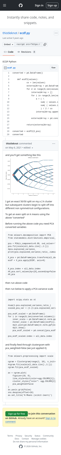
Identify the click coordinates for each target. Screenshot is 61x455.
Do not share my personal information (30, 441)
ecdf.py (25, 33)
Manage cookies (38, 438)
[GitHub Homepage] (21, 446)
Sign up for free (16, 413)
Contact (25, 438)
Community (48, 435)
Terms (10, 435)
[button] (45, 44)
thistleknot (10, 33)
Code (9, 51)
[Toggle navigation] (5, 5)
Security (28, 435)
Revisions (26, 52)
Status (37, 435)
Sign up (52, 5)
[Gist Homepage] (21, 5)
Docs (17, 438)
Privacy (19, 435)
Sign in (39, 5)
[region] (30, 103)
